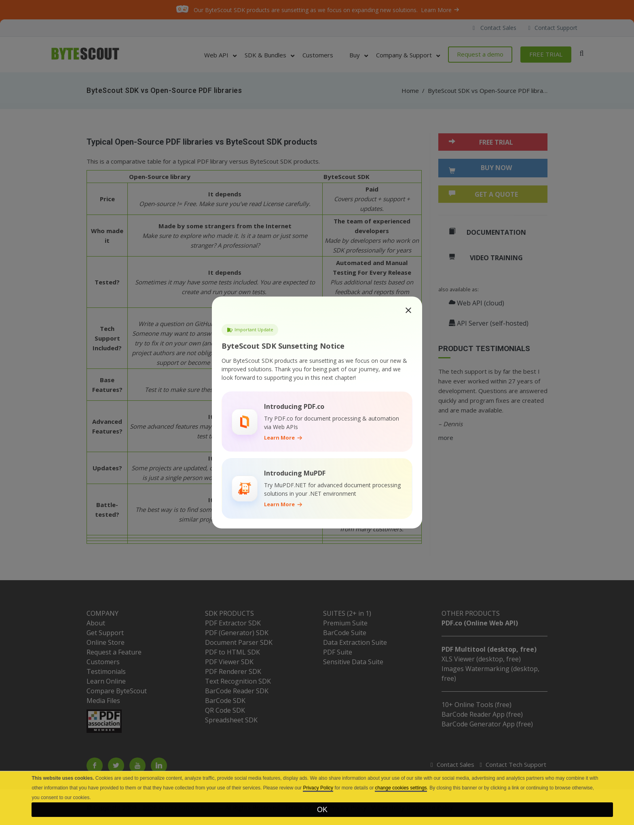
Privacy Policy (318, 788)
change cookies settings (401, 788)
